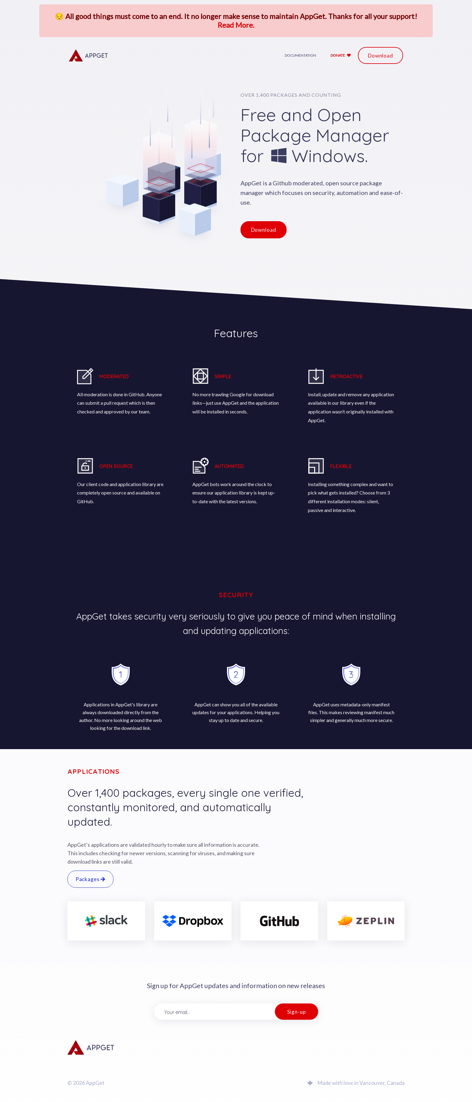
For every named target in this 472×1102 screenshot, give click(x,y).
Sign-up (296, 1012)
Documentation (300, 55)
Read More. (236, 24)
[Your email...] (214, 1011)
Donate (341, 55)
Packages (91, 879)
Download (380, 55)
